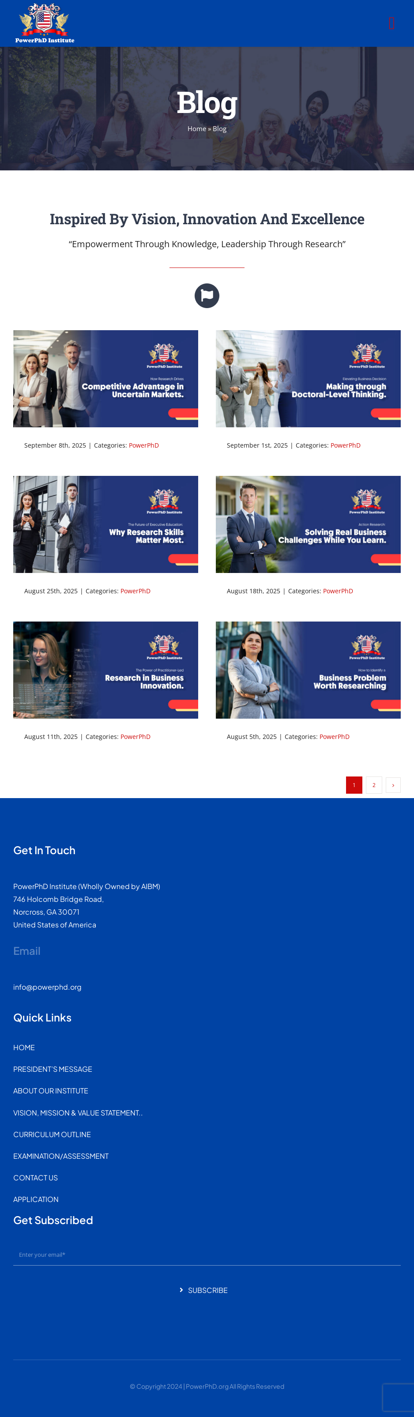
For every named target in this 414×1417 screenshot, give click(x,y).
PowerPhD (144, 445)
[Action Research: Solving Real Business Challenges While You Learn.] (308, 524)
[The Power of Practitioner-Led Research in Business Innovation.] (105, 670)
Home (197, 128)
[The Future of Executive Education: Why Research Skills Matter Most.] (105, 524)
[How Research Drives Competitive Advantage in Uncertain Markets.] (105, 378)
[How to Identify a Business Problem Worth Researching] (308, 670)
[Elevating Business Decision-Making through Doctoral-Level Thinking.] (308, 378)
